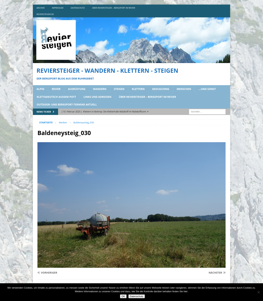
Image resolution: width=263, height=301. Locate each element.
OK (123, 296)
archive (41, 7)
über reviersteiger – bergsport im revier (113, 7)
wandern (99, 89)
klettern (138, 89)
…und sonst (207, 89)
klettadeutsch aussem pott (56, 97)
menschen (184, 89)
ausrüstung (76, 89)
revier (56, 89)
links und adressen (97, 97)
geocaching (160, 89)
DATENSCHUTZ (78, 7)
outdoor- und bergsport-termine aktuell (67, 104)
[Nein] (258, 292)
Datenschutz (136, 296)
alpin (40, 89)
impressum (57, 7)
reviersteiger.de (45, 14)
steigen (119, 89)
